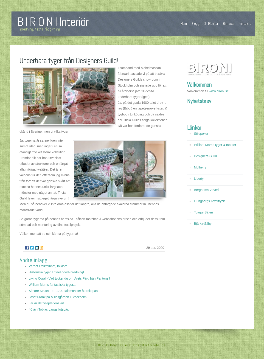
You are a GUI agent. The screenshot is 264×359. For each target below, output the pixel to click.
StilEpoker (211, 23)
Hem (184, 23)
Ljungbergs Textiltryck (209, 201)
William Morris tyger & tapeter (215, 145)
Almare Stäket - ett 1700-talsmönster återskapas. (63, 291)
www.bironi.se (219, 91)
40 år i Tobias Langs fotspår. (49, 309)
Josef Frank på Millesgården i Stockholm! (58, 297)
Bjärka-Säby (202, 223)
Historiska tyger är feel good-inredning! (56, 272)
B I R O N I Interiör (52, 22)
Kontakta (245, 23)
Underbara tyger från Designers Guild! (69, 60)
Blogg (195, 23)
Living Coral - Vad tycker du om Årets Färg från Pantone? (69, 278)
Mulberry (200, 167)
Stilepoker (201, 133)
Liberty (199, 178)
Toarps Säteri (203, 212)
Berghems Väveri (206, 190)
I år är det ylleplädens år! (46, 303)
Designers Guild (205, 156)
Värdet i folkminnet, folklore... (49, 266)
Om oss (228, 23)
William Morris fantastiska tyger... (52, 284)
